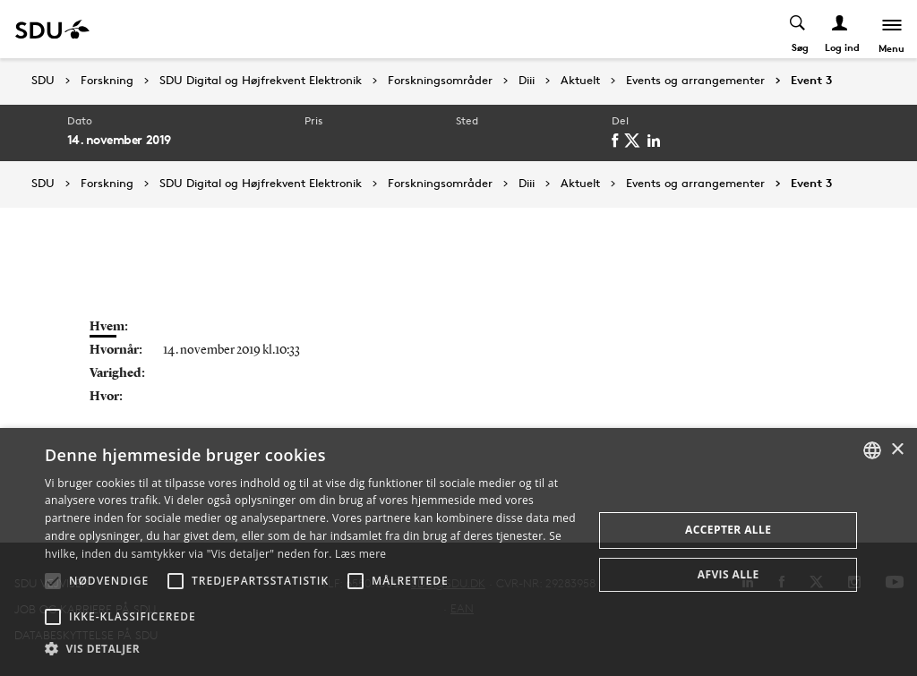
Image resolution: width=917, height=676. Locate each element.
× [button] (897, 450)
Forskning (107, 80)
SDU (43, 80)
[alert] (458, 552)
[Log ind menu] (837, 29)
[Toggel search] (795, 29)
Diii (526, 80)
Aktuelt (580, 80)
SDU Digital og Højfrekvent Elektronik (260, 80)
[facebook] (620, 140)
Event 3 (811, 80)
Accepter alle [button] (728, 529)
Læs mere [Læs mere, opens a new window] (360, 553)
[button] (53, 581)
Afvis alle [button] (728, 574)
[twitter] (638, 140)
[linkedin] (658, 140)
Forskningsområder (440, 80)
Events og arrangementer (695, 80)
